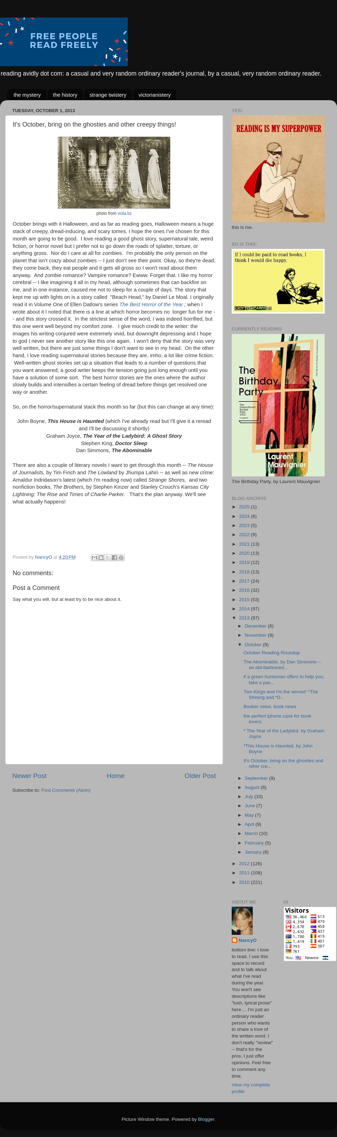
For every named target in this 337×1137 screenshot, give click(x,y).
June (250, 805)
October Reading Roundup (272, 652)
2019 (245, 562)
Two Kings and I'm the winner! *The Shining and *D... (281, 694)
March (252, 833)
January (254, 852)
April (250, 824)
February (255, 843)
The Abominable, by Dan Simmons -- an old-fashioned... (282, 664)
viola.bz (125, 213)
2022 (245, 534)
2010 (245, 882)
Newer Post (29, 775)
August (253, 787)
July (250, 796)
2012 (245, 863)
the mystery (27, 95)
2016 (245, 590)
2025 (245, 506)
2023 (245, 525)
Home (115, 775)
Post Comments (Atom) (66, 790)
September (257, 778)
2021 (245, 544)
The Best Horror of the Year (151, 304)
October (254, 644)
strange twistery (108, 95)
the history (65, 95)
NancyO (248, 940)
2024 (245, 516)
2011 (245, 872)
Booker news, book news (270, 706)
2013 (245, 618)
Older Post (200, 775)
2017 (245, 581)
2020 (245, 553)
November (256, 635)
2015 (245, 599)
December (256, 626)
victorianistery (155, 95)
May (250, 815)
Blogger (206, 1119)
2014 (245, 608)
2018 (245, 571)
